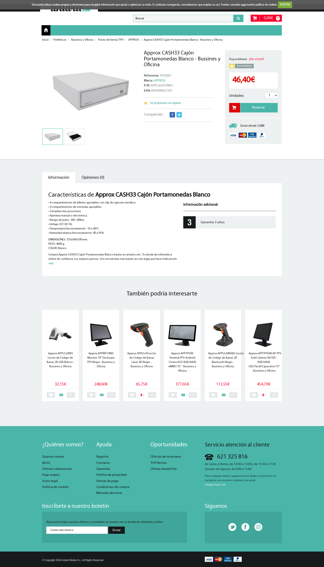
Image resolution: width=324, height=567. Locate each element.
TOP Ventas (158, 463)
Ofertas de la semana (165, 456)
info (70, 395)
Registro (102, 456)
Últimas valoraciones (57, 469)
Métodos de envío (109, 493)
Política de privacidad (111, 475)
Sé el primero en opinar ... (166, 103)
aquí (243, 4)
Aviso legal (50, 481)
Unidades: (236, 96)
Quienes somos (53, 456)
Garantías (103, 469)
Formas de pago (107, 481)
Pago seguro (51, 475)
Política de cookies (55, 487)
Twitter (179, 114)
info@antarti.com (215, 484)
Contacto (103, 463)
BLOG (46, 463)
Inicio (46, 30)
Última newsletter (163, 469)
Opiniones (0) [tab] (93, 178)
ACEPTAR (285, 4)
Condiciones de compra (112, 487)
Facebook (172, 114)
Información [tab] (58, 178)
